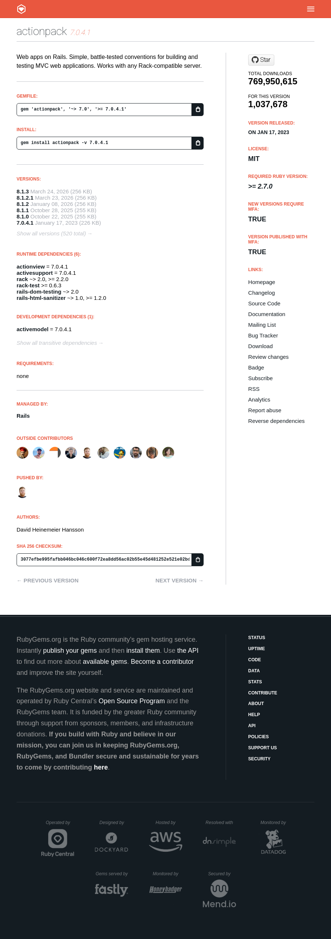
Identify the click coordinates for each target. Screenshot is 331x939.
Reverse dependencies (276, 421)
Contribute (262, 693)
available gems (105, 661)
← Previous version (47, 580)
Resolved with (220, 822)
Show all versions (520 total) (51, 233)
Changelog (261, 293)
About (256, 703)
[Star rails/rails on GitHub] (261, 60)
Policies (258, 736)
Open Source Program (132, 701)
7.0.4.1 (25, 223)
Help (254, 714)
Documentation (266, 314)
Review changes (268, 357)
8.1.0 (23, 216)
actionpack (42, 31)
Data (254, 670)
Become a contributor (162, 661)
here (101, 767)
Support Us (262, 747)
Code (254, 659)
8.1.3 (23, 191)
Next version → (179, 580)
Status (256, 637)
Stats (255, 681)
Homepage (261, 282)
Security (259, 758)
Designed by (113, 822)
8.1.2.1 (25, 198)
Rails (23, 416)
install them (143, 650)
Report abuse (264, 410)
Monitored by (275, 822)
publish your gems (70, 650)
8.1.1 (23, 210)
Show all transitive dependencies (57, 343)
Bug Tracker (263, 335)
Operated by (60, 825)
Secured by (222, 873)
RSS (254, 389)
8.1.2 (23, 204)
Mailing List (262, 325)
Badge (256, 367)
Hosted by (168, 822)
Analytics (259, 399)
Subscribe (260, 378)
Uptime (256, 648)
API (252, 725)
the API (187, 650)
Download (260, 346)
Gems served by (112, 873)
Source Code (264, 303)
